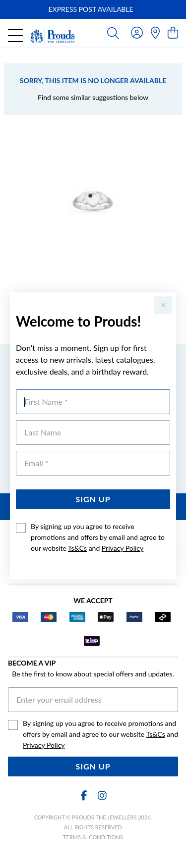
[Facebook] (84, 795)
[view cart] (173, 32)
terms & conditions (93, 837)
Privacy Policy (122, 548)
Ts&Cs (77, 548)
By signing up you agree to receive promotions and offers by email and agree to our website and (98, 537)
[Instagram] (102, 795)
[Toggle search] (113, 33)
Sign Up (92, 499)
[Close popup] (163, 305)
